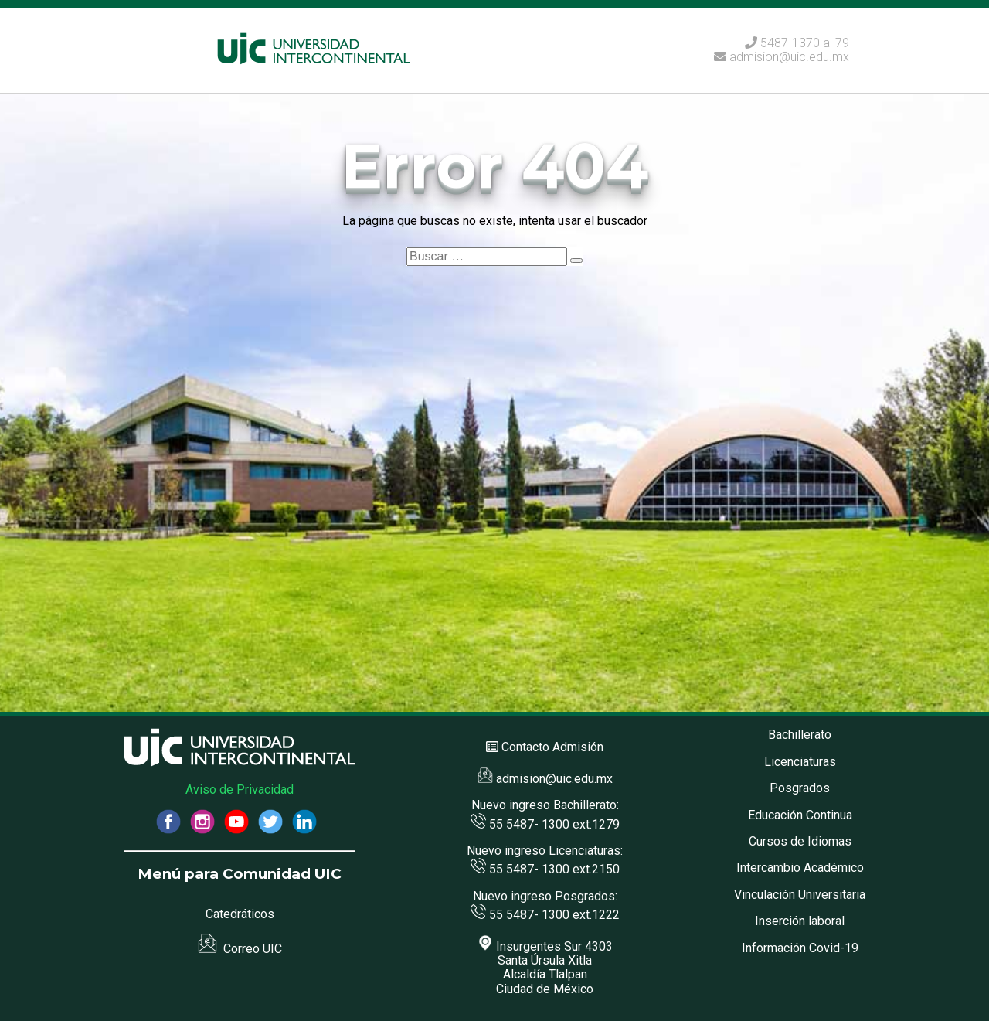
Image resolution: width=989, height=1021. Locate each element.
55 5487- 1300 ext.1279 (545, 824)
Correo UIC (240, 948)
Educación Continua (800, 815)
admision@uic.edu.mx (781, 56)
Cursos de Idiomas (800, 841)
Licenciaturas (800, 761)
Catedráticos (240, 914)
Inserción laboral (800, 921)
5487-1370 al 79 (804, 43)
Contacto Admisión (552, 747)
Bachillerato (799, 734)
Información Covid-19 (800, 948)
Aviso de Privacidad (239, 789)
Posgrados (800, 788)
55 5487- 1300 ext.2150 (545, 869)
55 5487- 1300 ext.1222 (545, 914)
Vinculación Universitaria (799, 894)
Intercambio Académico (800, 867)
